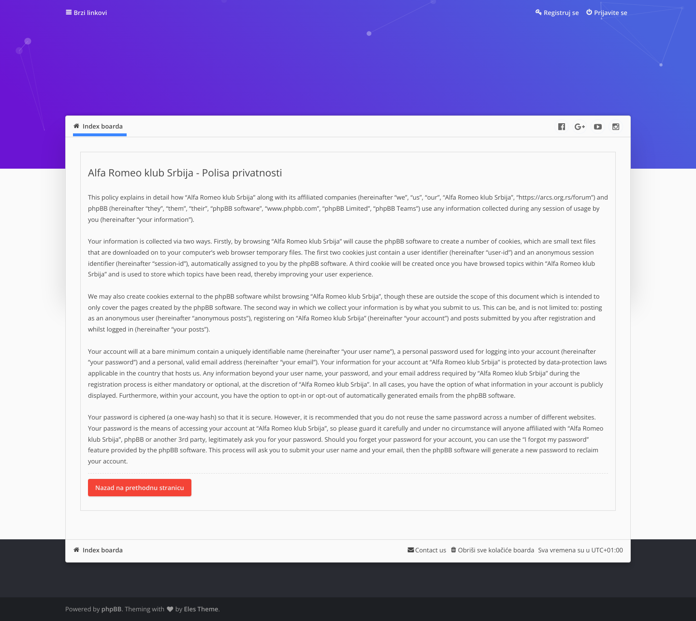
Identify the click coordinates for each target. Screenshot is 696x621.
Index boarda (103, 550)
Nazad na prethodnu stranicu (139, 487)
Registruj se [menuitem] (561, 12)
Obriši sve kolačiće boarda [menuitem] (496, 550)
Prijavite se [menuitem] (610, 12)
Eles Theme (201, 609)
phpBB (112, 609)
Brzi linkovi (90, 12)
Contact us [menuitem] (430, 550)
